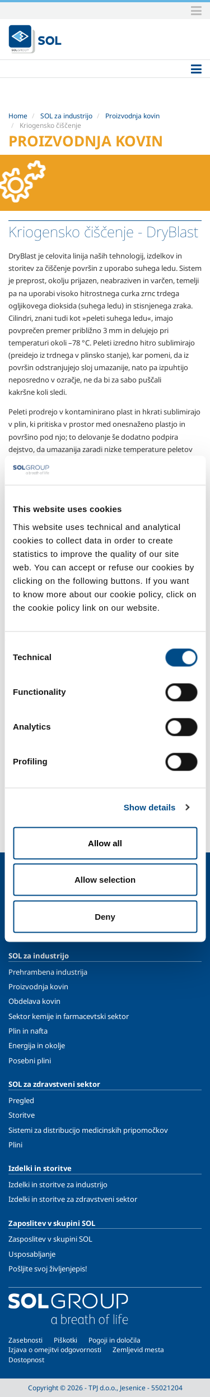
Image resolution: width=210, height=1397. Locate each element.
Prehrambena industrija (47, 972)
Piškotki (65, 1340)
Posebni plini (29, 1060)
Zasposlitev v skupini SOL (50, 1239)
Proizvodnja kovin (132, 116)
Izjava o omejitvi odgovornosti (54, 1349)
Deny (105, 916)
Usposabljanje (31, 1254)
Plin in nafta (28, 1031)
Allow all (105, 842)
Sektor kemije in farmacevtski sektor (68, 1016)
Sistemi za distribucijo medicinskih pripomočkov (88, 1130)
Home (17, 116)
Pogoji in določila (114, 1340)
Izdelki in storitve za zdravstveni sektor (72, 1199)
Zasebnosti (25, 1340)
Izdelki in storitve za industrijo (58, 1184)
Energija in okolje (36, 1045)
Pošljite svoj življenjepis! (47, 1269)
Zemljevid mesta (138, 1349)
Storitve (21, 1115)
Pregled (21, 1100)
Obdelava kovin (34, 1001)
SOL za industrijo (66, 116)
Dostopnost (26, 1359)
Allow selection (105, 879)
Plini (15, 1145)
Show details (150, 807)
